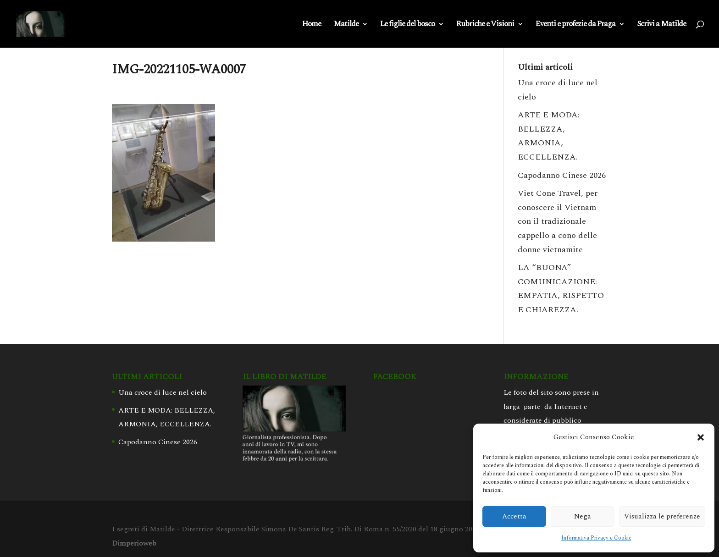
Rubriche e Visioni (485, 25)
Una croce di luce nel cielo (162, 392)
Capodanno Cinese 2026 (562, 175)
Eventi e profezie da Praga (575, 25)
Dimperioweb (134, 543)
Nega (582, 516)
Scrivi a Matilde (661, 25)
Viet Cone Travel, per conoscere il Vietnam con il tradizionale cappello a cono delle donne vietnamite (557, 221)
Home (311, 25)
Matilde (346, 25)
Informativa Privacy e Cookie (596, 538)
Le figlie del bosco (407, 25)
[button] (700, 437)
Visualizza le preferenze (662, 516)
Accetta (514, 516)
